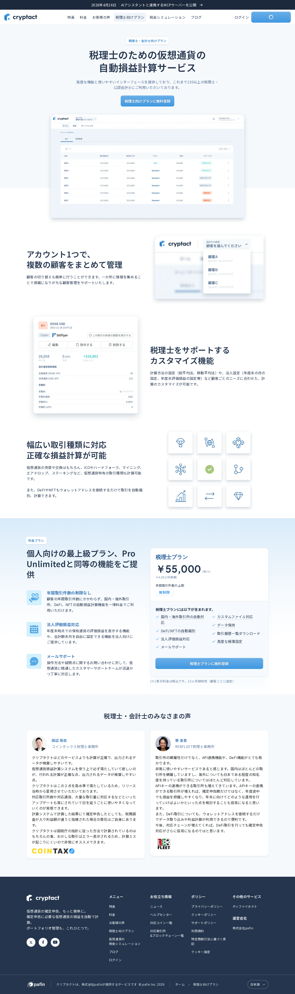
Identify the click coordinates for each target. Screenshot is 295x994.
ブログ (196, 17)
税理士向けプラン (130, 17)
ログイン (242, 17)
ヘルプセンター (161, 914)
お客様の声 (101, 17)
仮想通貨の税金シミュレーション (125, 941)
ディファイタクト (245, 906)
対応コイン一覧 (161, 923)
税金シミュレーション (168, 17)
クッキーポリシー (204, 914)
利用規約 (197, 931)
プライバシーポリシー (207, 906)
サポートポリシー (204, 923)
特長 (71, 17)
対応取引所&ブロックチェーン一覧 (167, 933)
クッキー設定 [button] (200, 952)
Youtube (55, 942)
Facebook (43, 942)
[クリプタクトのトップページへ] (20, 17)
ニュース (156, 906)
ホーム (180, 984)
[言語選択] (258, 984)
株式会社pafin (243, 928)
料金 (83, 17)
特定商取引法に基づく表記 (208, 941)
